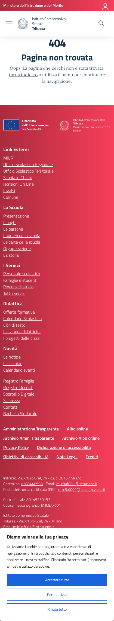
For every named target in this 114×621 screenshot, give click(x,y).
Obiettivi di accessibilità (25, 456)
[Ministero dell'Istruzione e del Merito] (33, 5)
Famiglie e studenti (20, 280)
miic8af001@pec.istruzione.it (81, 489)
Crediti (92, 456)
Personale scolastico (21, 273)
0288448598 (32, 484)
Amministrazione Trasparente (31, 429)
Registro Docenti (18, 387)
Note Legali (67, 456)
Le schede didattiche (22, 331)
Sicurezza (11, 400)
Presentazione (16, 216)
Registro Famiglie (18, 381)
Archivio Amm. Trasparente (28, 438)
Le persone (13, 229)
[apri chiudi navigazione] (9, 23)
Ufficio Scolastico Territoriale (28, 171)
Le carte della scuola (21, 242)
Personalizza (57, 594)
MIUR (8, 158)
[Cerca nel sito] (101, 23)
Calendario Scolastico (22, 318)
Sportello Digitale (18, 394)
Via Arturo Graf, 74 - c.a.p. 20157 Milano (49, 478)
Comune (10, 197)
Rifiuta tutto (57, 609)
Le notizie (12, 357)
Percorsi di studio (18, 286)
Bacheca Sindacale (20, 413)
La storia (11, 255)
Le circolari (12, 363)
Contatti (10, 407)
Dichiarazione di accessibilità (64, 447)
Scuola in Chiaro (17, 177)
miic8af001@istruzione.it (76, 484)
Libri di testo (14, 325)
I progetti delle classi (21, 338)
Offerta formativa (19, 312)
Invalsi (9, 190)
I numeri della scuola (21, 235)
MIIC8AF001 (51, 505)
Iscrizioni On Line (18, 184)
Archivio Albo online (81, 438)
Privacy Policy (16, 447)
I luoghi (9, 222)
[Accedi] (105, 5)
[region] (57, 574)
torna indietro (23, 74)
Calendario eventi (19, 370)
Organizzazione (17, 248)
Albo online (77, 429)
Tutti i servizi (14, 293)
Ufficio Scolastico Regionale (28, 164)
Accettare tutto (57, 580)
